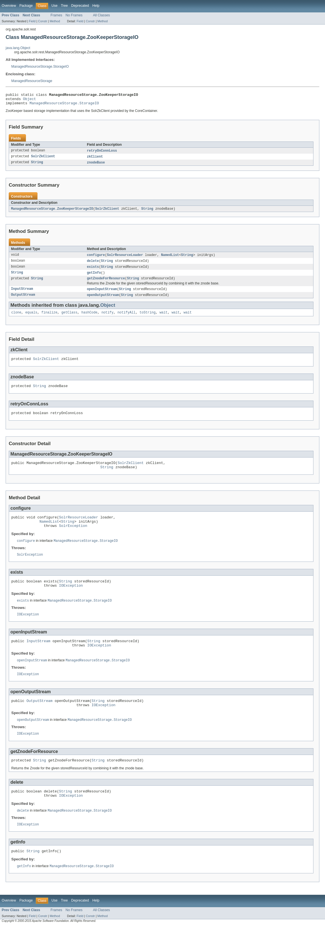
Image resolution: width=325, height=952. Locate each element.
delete (93, 265)
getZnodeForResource (106, 283)
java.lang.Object (18, 48)
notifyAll (127, 319)
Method (55, 21)
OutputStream (23, 301)
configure (96, 259)
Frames (56, 15)
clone (16, 319)
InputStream (22, 294)
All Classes (101, 15)
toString (148, 319)
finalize (49, 319)
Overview (9, 6)
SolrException (73, 538)
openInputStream (102, 294)
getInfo (94, 277)
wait (163, 319)
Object (29, 100)
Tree (64, 6)
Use (54, 6)
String (37, 166)
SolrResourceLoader (125, 259)
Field (32, 21)
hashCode (89, 319)
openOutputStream (103, 301)
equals (31, 319)
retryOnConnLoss (102, 153)
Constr (42, 21)
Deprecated (80, 6)
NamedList (170, 259)
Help (95, 6)
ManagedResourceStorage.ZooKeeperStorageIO (52, 212)
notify (107, 319)
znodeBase (96, 166)
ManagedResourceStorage (31, 81)
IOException (71, 601)
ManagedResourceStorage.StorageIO (40, 67)
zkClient (95, 159)
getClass (69, 319)
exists (93, 271)
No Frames (74, 15)
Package (26, 6)
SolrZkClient (43, 159)
